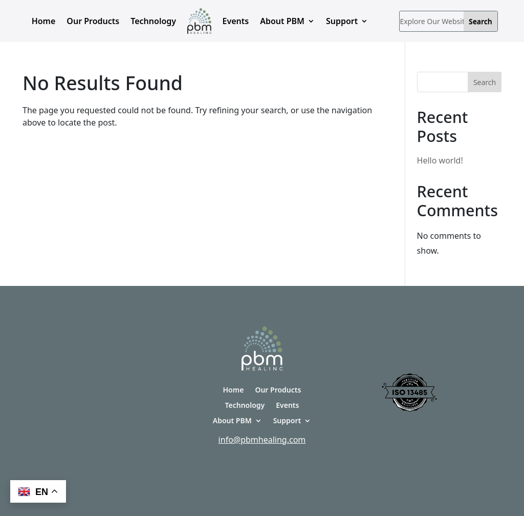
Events (236, 21)
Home (44, 21)
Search (484, 82)
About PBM (282, 21)
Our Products (93, 21)
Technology (153, 21)
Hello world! (440, 160)
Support (342, 21)
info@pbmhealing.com (262, 439)
